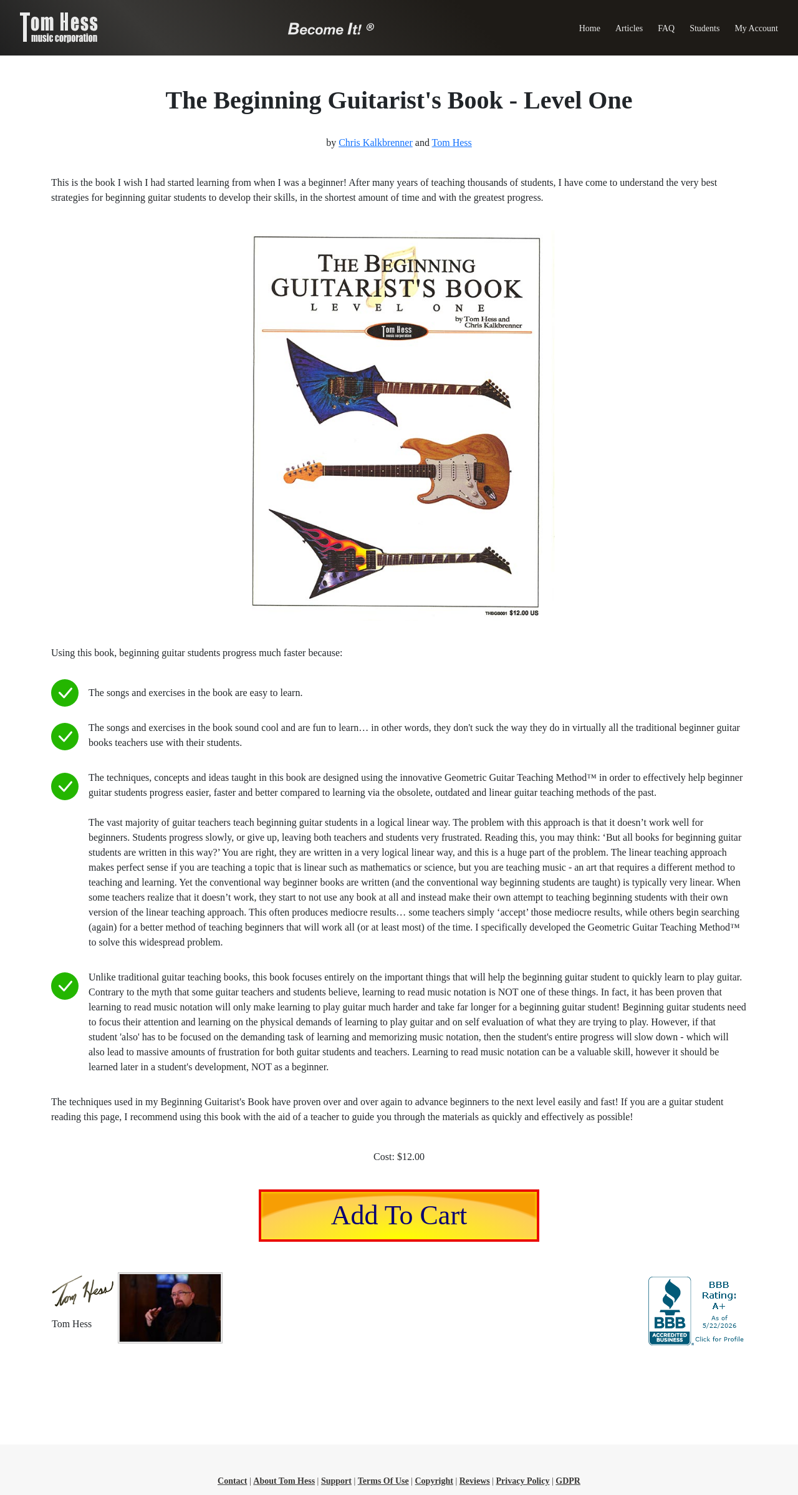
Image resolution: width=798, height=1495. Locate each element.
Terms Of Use (383, 1481)
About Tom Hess (284, 1481)
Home (589, 28)
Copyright (434, 1481)
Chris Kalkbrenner (376, 142)
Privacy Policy (523, 1481)
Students (704, 28)
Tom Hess (452, 142)
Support (336, 1481)
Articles (629, 28)
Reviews (474, 1481)
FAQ (666, 28)
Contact (232, 1481)
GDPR (567, 1481)
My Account (756, 28)
